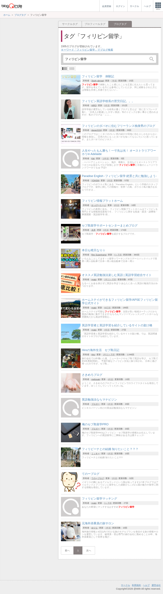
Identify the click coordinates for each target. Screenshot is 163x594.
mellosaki (95, 379)
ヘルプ (146, 585)
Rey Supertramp (98, 255)
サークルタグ (70, 24)
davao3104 (96, 130)
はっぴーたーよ (98, 205)
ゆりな (94, 528)
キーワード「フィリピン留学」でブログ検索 (87, 49)
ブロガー (95, 404)
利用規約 (136, 585)
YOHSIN (95, 180)
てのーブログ (97, 478)
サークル (125, 585)
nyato (93, 279)
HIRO (93, 105)
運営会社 (156, 585)
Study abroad (97, 80)
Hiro (93, 354)
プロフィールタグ (95, 24)
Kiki (93, 158)
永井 (93, 230)
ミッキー (95, 453)
